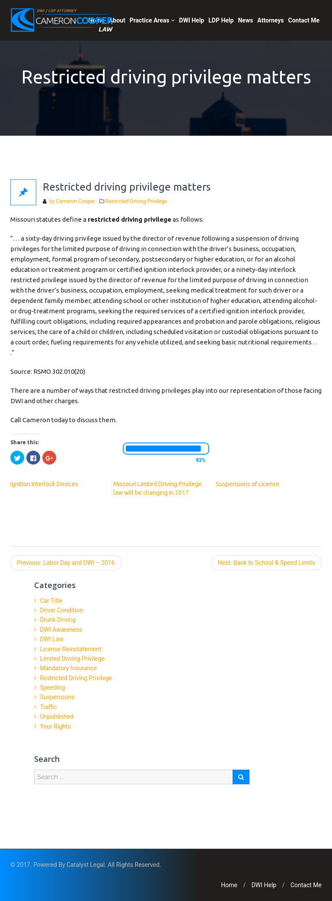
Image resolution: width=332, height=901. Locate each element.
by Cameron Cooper (71, 201)
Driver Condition (61, 610)
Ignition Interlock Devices (44, 484)
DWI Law (52, 639)
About (117, 20)
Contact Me (303, 20)
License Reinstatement (70, 649)
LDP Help (220, 20)
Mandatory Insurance (68, 668)
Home (229, 885)
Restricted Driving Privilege (136, 201)
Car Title (51, 600)
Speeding (52, 687)
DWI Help (191, 20)
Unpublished (56, 716)
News (245, 20)
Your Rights (55, 726)
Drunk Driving (58, 619)
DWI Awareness (61, 629)
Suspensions (57, 697)
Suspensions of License (247, 484)
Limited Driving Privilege (72, 658)
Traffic (48, 707)
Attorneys (270, 20)
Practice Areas (152, 20)
